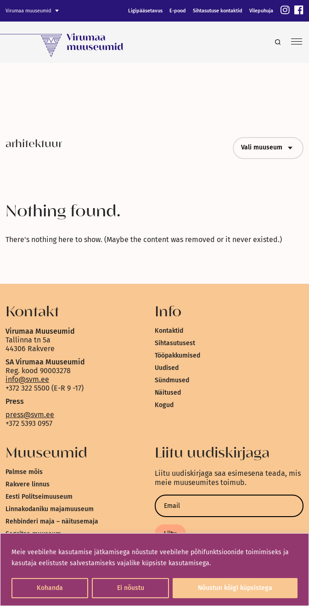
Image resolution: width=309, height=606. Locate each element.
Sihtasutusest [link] (175, 343)
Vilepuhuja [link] (261, 11)
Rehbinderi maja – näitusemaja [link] (52, 521)
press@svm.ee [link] (30, 414)
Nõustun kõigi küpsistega (235, 588)
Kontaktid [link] (169, 331)
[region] (154, 569)
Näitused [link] (168, 393)
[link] (285, 11)
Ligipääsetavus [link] (145, 11)
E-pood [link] (177, 11)
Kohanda (50, 588)
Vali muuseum (268, 148)
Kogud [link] (164, 405)
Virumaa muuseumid (28, 11)
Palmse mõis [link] (24, 472)
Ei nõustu (130, 588)
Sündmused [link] (172, 380)
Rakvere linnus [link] (28, 484)
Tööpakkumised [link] (177, 355)
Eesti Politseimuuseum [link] (39, 497)
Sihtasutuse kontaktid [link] (217, 11)
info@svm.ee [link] (27, 379)
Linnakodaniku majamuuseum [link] (50, 509)
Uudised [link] (167, 368)
